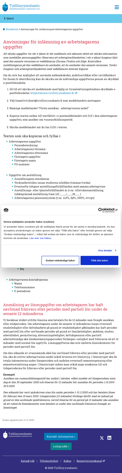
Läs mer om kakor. (41, 238)
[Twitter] (102, 438)
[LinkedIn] (109, 438)
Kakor (67, 461)
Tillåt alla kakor (99, 260)
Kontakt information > (61, 436)
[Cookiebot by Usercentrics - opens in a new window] (104, 210)
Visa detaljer (105, 250)
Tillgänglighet (49, 461)
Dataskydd (27, 461)
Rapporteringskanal (89, 461)
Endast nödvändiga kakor (60, 260)
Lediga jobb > (61, 446)
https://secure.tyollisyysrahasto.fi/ (52, 93)
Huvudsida (12, 29)
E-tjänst (9, 18)
